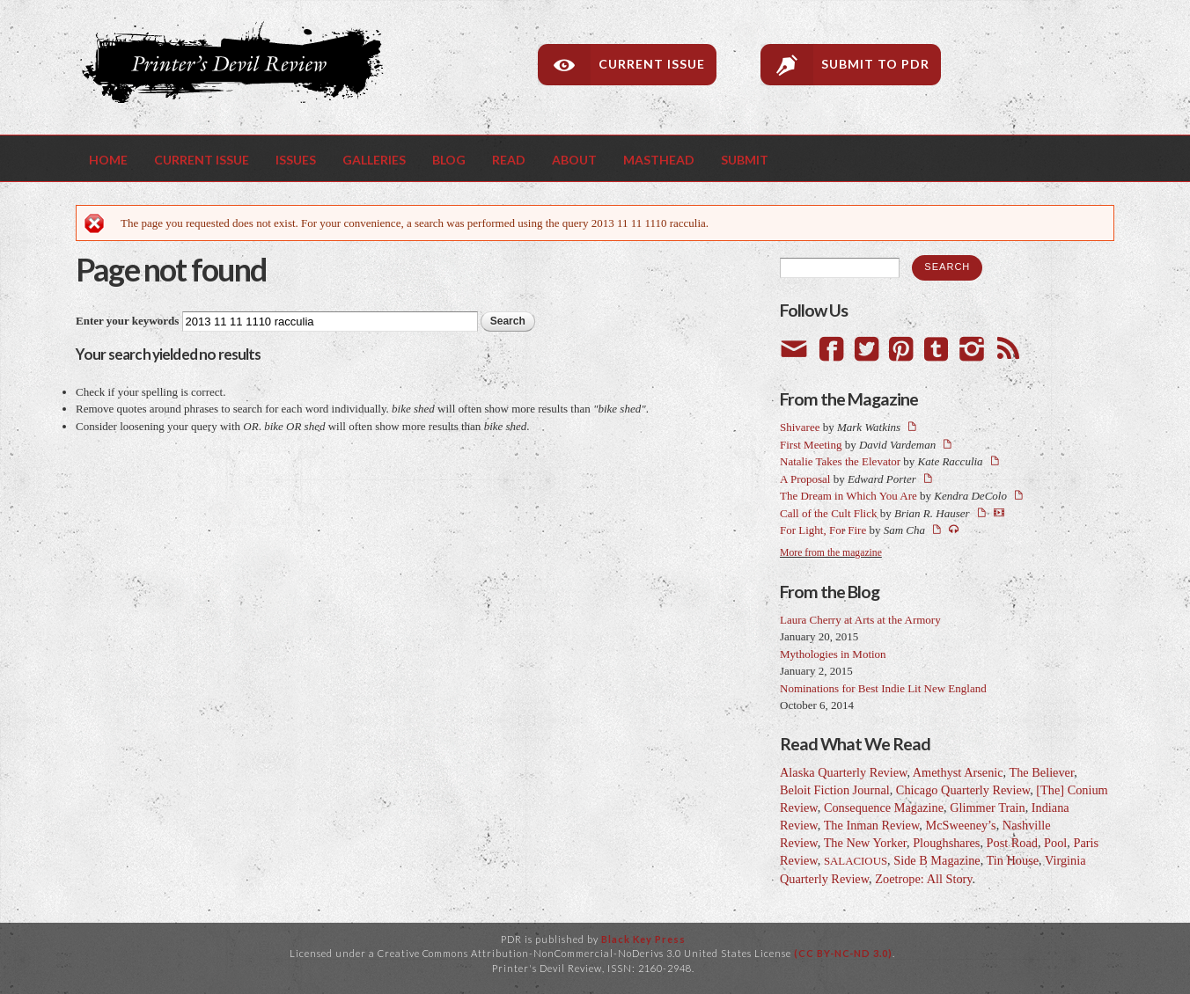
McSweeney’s (960, 825)
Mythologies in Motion (833, 654)
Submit (744, 159)
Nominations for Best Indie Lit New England (883, 688)
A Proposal (805, 479)
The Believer (1041, 772)
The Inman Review (872, 825)
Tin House (1013, 860)
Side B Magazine (936, 860)
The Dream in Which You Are (848, 495)
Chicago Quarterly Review (963, 790)
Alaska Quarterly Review (843, 772)
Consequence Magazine (884, 807)
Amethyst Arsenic (958, 772)
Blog (449, 159)
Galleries (374, 159)
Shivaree (799, 427)
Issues (295, 159)
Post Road (1012, 843)
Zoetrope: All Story (923, 879)
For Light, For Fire (823, 530)
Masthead (658, 159)
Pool (1055, 843)
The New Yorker (865, 843)
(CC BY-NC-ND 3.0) (843, 953)
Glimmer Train (987, 807)
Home (108, 159)
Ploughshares (946, 843)
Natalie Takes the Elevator (840, 461)
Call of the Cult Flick (829, 513)
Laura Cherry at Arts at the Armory (860, 619)
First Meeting (810, 444)
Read (508, 159)
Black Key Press (643, 939)
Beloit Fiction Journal (835, 790)
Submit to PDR (875, 63)
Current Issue (652, 63)
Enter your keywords (129, 320)
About (574, 159)
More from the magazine (831, 553)
